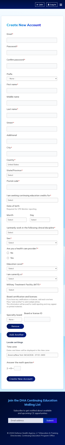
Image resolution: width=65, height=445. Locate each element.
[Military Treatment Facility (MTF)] (13, 290)
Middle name (13, 96)
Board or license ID (33, 313)
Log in (53, 4)
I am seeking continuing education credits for (28, 195)
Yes (12, 258)
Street (10, 122)
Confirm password (15, 59)
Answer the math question (20, 362)
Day (32, 215)
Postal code (12, 181)
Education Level (14, 264)
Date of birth (13, 206)
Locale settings (15, 342)
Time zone (12, 346)
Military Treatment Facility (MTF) (23, 284)
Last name (12, 109)
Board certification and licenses (22, 296)
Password (11, 46)
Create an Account (39, 4)
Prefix (9, 74)
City (9, 147)
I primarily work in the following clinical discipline (30, 227)
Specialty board (14, 315)
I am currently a (14, 274)
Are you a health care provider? (22, 248)
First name (12, 84)
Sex (8, 238)
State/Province (14, 170)
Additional (12, 135)
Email (9, 34)
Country (10, 159)
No (11, 252)
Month (10, 215)
